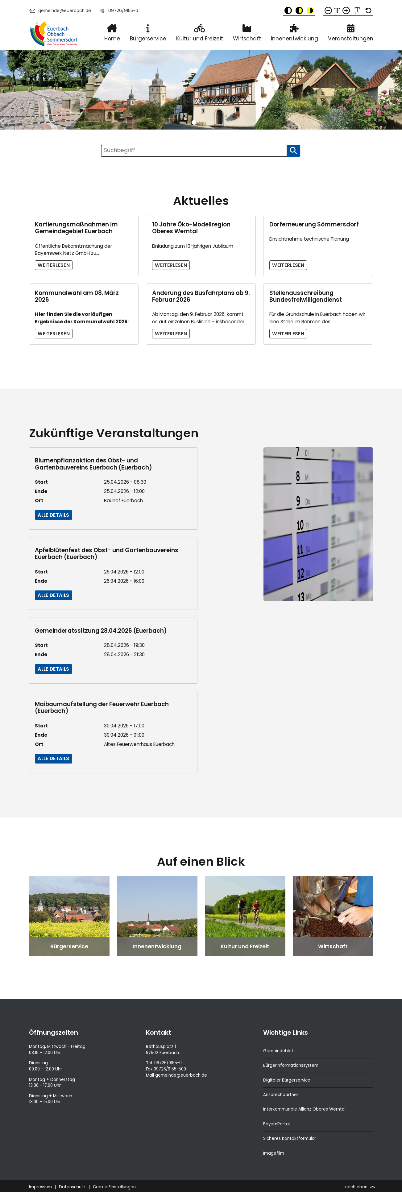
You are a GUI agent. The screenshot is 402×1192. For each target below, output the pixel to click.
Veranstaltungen (350, 38)
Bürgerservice (148, 38)
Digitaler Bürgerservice (286, 1080)
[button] (194, 122)
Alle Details (53, 515)
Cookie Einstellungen (114, 1187)
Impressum (40, 1187)
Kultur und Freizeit (199, 38)
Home (112, 38)
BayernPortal (276, 1124)
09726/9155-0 (118, 11)
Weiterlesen (54, 265)
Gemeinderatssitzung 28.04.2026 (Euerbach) (101, 631)
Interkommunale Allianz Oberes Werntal (304, 1109)
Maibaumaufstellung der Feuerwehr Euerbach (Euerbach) (102, 707)
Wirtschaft (247, 38)
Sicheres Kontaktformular (289, 1138)
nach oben (359, 1187)
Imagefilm (273, 1153)
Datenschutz (72, 1187)
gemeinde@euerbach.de (60, 11)
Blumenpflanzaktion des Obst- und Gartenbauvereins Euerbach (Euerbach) (93, 463)
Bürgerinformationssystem (290, 1065)
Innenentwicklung (294, 38)
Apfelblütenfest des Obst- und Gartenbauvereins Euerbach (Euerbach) (106, 553)
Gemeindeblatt (279, 1051)
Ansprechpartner (280, 1095)
